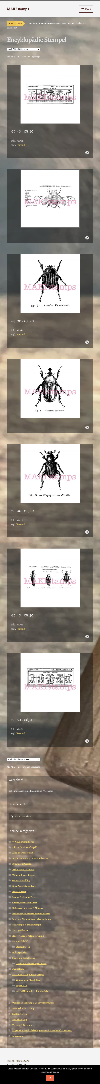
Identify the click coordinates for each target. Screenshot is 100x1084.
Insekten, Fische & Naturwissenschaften (31, 919)
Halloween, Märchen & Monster (27, 908)
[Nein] (96, 1074)
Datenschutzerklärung (23, 1008)
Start (11, 23)
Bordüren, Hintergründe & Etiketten (30, 858)
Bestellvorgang (19, 1019)
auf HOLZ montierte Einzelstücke (32, 991)
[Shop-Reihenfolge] (23, 49)
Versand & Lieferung (22, 1025)
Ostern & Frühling (21, 880)
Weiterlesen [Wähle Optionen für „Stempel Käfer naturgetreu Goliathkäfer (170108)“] (87, 427)
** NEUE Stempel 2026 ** (24, 841)
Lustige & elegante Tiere (23, 897)
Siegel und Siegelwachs (23, 958)
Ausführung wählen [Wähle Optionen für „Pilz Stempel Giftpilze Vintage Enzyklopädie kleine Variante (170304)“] (87, 741)
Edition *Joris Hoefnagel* (24, 847)
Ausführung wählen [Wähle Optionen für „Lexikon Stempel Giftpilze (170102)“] (87, 152)
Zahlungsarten (19, 1013)
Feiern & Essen (19, 891)
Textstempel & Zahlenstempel (26, 924)
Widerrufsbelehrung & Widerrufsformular (33, 1002)
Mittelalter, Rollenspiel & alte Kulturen (31, 913)
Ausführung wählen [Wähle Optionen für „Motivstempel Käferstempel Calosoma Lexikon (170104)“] (87, 636)
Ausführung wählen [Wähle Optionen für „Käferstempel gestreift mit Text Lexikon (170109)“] (87, 342)
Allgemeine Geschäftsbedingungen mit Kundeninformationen (42, 1030)
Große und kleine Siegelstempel (31, 963)
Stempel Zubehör (20, 941)
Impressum (17, 1036)
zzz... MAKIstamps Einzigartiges (28, 974)
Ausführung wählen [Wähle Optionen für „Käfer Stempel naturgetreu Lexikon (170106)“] (87, 532)
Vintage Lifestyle (20, 930)
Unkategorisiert (20, 952)
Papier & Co (21, 985)
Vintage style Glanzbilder (28, 980)
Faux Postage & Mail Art (24, 886)
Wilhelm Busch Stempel (23, 875)
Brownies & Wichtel (22, 863)
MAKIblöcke (18, 968)
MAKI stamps (18, 9)
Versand (20, 145)
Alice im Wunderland (22, 852)
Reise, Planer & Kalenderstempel (28, 935)
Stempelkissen (23, 946)
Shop (19, 23)
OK (50, 1077)
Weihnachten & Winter (23, 869)
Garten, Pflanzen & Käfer (24, 902)
